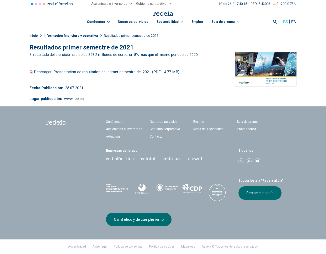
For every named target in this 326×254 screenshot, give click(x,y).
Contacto (156, 136)
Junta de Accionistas (208, 129)
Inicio (34, 36)
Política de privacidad (128, 246)
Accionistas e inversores (124, 129)
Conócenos (98, 22)
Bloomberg (217, 192)
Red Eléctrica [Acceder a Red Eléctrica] (32, 4)
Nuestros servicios (133, 22)
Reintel (148, 158)
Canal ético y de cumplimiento (139, 219)
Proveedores (246, 129)
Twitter (240, 160)
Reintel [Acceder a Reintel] (40, 4)
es (285, 21)
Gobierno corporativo (165, 129)
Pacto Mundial (167, 188)
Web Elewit (195, 158)
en (293, 21)
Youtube (257, 160)
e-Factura (113, 136)
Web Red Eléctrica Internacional (171, 158)
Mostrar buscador (275, 22)
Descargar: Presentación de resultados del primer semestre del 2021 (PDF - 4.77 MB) (106, 72)
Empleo (197, 22)
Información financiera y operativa (71, 36)
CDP (192, 188)
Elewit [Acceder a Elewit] (44, 4)
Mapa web (188, 246)
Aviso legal (100, 246)
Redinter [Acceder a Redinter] (36, 4)
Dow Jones (117, 188)
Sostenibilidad (170, 22)
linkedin (249, 160)
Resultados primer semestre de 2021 (131, 36)
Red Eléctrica (119, 158)
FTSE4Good (142, 189)
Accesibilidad (77, 246)
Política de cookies (162, 246)
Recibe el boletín (260, 193)
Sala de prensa (225, 22)
